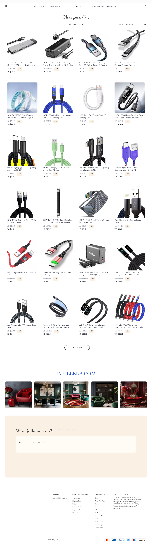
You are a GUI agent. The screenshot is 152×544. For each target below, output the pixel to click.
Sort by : (121, 24)
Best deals (55, 6)
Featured (111, 6)
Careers (97, 504)
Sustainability (99, 522)
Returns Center (77, 507)
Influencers (98, 510)
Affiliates (98, 513)
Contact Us (76, 498)
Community (99, 528)
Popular (43, 6)
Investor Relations (101, 516)
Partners (97, 519)
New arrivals (98, 6)
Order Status (76, 513)
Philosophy (98, 525)
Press (97, 507)
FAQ (74, 504)
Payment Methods (78, 510)
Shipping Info (76, 501)
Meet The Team (100, 501)
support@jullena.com (60, 498)
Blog (96, 498)
